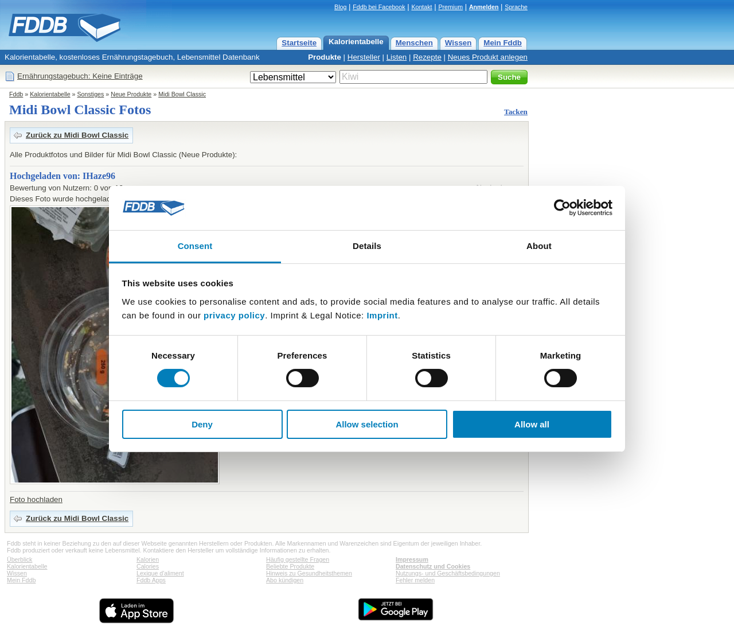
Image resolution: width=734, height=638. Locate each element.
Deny (202, 424)
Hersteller (364, 57)
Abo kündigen (284, 580)
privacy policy (234, 315)
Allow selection (366, 424)
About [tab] (539, 246)
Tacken (516, 111)
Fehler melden (415, 580)
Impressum (412, 559)
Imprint (381, 315)
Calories (147, 566)
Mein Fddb (502, 42)
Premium (450, 6)
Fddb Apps (151, 580)
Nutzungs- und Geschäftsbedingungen (448, 573)
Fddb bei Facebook (379, 6)
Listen (396, 57)
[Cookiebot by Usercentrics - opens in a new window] (562, 207)
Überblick (19, 559)
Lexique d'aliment (160, 573)
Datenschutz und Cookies (433, 566)
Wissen (458, 42)
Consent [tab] (195, 246)
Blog (340, 6)
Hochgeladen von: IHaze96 (62, 176)
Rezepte (427, 57)
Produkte (324, 57)
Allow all (531, 424)
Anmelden (484, 6)
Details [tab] (367, 246)
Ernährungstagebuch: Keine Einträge (80, 76)
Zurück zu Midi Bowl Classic (77, 135)
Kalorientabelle (356, 41)
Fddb (16, 94)
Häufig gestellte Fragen (297, 559)
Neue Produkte (131, 94)
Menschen (414, 42)
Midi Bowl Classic (182, 94)
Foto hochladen (36, 499)
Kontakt (421, 6)
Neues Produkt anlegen (488, 57)
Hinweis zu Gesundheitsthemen (309, 573)
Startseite (299, 42)
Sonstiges (90, 94)
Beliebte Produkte (290, 566)
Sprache (516, 6)
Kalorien (147, 559)
